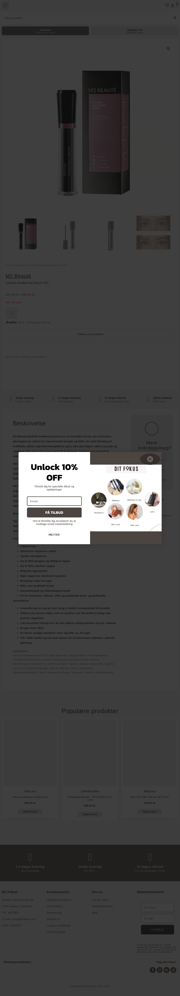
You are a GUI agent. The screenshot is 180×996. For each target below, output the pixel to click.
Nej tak (54, 534)
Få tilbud (54, 512)
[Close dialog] (150, 459)
